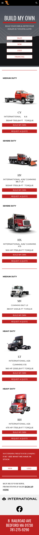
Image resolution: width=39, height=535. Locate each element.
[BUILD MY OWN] (19, 125)
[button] (2, 3)
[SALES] (19, 38)
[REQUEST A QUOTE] (19, 131)
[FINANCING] (19, 57)
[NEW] (19, 44)
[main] (19, 22)
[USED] (19, 50)
